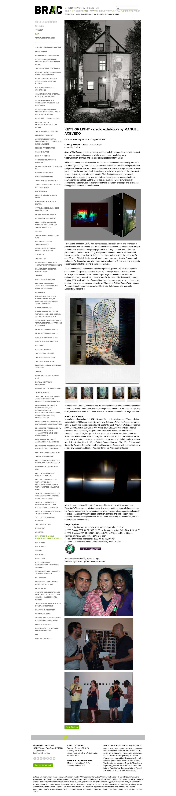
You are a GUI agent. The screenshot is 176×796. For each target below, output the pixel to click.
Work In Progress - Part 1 (46, 333)
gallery (73, 14)
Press (126, 11)
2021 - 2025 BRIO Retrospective (48, 47)
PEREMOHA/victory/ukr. (45, 148)
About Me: (39, 532)
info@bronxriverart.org (41, 753)
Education (78, 11)
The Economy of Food (44, 353)
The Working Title (43, 524)
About (68, 11)
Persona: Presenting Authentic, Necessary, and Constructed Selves (46, 286)
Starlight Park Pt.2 (43, 307)
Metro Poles (40, 578)
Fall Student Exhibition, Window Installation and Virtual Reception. (46, 225)
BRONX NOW (40, 292)
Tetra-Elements (42, 392)
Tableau (38, 275)
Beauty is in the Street (45, 610)
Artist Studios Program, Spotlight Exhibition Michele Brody (47, 62)
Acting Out (40, 528)
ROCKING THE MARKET (44, 173)
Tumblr (49, 22)
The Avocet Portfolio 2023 (46, 131)
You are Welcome (42, 614)
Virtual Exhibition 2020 (45, 38)
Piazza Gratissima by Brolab (47, 452)
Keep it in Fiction (42, 156)
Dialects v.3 (40, 546)
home (67, 14)
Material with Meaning (45, 279)
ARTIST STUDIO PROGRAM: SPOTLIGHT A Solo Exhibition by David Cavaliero (48, 141)
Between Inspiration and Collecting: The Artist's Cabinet (46, 81)
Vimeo (46, 22)
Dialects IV (40, 542)
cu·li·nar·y (39, 345)
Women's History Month (45, 214)
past (79, 14)
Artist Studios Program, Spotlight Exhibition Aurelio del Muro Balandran (47, 112)
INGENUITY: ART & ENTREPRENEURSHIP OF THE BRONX (46, 124)
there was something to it (46, 181)
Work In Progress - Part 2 (46, 329)
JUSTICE (38, 231)
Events (108, 11)
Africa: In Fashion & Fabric (46, 337)
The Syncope (40, 258)
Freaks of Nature (43, 624)
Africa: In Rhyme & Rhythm (46, 341)
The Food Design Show (44, 361)
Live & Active (40, 588)
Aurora (38, 550)
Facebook (36, 22)
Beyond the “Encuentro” (46, 218)
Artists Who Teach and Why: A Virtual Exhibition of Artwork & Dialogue (48, 323)
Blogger (52, 22)
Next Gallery (72, 727)
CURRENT (39, 30)
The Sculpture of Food (45, 357)
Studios (99, 11)
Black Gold (40, 558)
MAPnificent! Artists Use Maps (48, 388)
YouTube (55, 22)
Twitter (39, 22)
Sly (36, 635)
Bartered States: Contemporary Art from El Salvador (47, 565)
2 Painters (39, 254)
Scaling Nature (42, 152)
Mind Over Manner (43, 639)
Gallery (89, 11)
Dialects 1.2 (40, 554)
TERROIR (38, 371)
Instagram (43, 22)
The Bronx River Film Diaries (47, 68)
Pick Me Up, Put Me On (44, 135)
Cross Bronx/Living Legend (47, 55)
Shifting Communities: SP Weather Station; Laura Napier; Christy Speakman (46, 505)
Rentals (117, 11)
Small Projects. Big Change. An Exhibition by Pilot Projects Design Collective (47, 399)
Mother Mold (41, 191)
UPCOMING (39, 26)
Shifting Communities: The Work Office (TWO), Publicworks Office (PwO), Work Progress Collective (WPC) (47, 484)
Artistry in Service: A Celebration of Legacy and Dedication (47, 103)
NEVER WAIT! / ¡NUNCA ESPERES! (48, 118)
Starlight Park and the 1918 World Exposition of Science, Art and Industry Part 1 (48, 314)
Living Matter (41, 51)
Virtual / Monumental (44, 456)
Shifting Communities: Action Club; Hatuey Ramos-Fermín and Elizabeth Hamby (47, 496)
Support (135, 11)
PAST (37, 34)
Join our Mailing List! (43, 765)
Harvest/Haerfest (43, 349)
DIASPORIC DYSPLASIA (44, 177)
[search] (127, 7)
